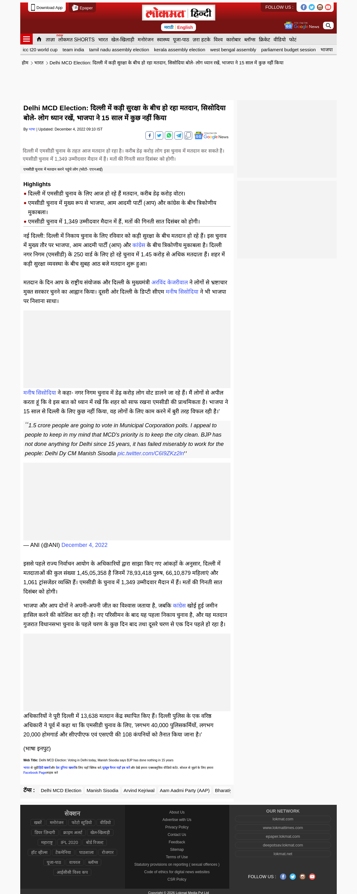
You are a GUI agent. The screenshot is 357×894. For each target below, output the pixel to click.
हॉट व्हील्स (39, 849)
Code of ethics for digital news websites (177, 869)
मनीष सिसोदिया (182, 289)
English (185, 24)
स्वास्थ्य (163, 37)
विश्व (218, 37)
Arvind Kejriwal (139, 788)
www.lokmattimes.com (283, 825)
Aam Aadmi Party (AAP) (185, 788)
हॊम (25, 60)
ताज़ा (50, 37)
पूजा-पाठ (181, 37)
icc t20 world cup (40, 47)
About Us (176, 810)
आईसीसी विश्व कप (72, 869)
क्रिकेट (264, 37)
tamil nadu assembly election (119, 47)
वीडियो (280, 37)
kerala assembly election (179, 47)
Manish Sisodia (102, 788)
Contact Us (177, 832)
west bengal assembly (233, 47)
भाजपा (327, 47)
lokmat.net (283, 851)
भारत (103, 37)
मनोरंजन (146, 37)
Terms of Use (177, 854)
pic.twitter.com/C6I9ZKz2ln (150, 451)
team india (73, 47)
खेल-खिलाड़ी (122, 37)
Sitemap (177, 847)
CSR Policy (177, 877)
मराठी (169, 24)
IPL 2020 (69, 839)
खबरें (38, 820)
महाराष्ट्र (47, 839)
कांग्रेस (138, 243)
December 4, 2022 (84, 542)
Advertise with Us (177, 817)
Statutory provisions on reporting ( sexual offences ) (177, 862)
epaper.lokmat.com (283, 834)
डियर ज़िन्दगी (45, 830)
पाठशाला (86, 849)
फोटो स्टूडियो (82, 820)
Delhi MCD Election (61, 788)
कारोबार (233, 37)
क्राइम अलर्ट (72, 830)
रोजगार (108, 849)
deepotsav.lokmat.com (283, 842)
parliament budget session (288, 47)
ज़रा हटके (201, 37)
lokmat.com (283, 816)
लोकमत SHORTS (76, 37)
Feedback (177, 839)
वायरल (74, 859)
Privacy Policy (177, 825)
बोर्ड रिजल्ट (94, 839)
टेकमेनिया (63, 849)
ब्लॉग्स (249, 37)
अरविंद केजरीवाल (169, 280)
